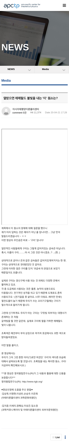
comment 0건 (19, 112)
